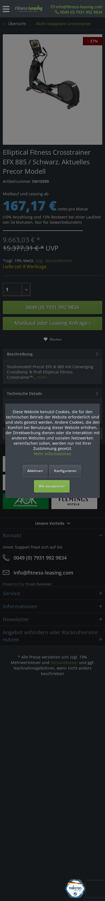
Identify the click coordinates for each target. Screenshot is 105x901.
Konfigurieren (65, 470)
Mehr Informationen (52, 453)
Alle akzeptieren (52, 486)
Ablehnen (35, 470)
